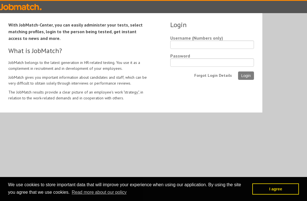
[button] (246, 189)
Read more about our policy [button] (99, 192)
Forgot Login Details (213, 75)
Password (180, 55)
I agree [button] (275, 189)
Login (246, 75)
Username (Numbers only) (196, 37)
